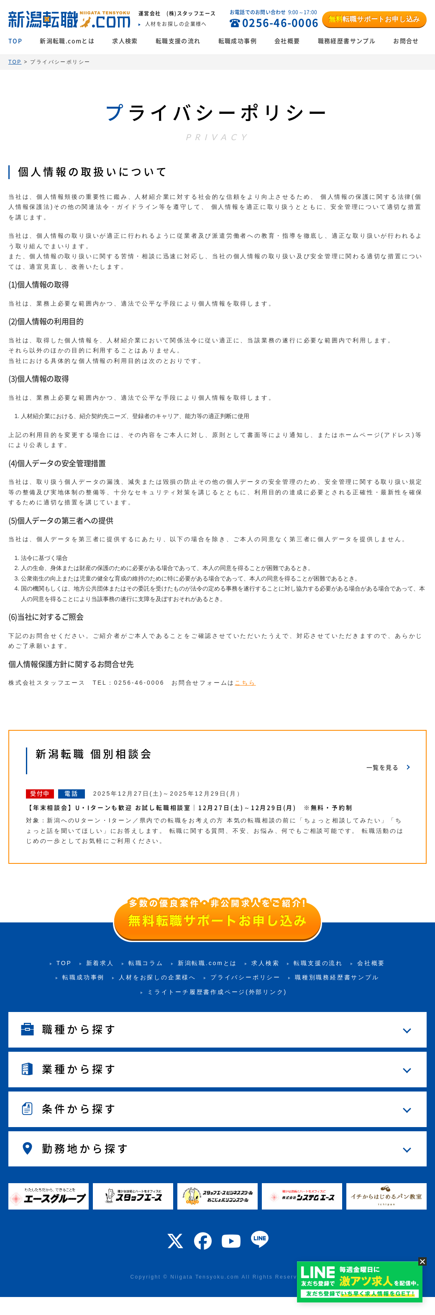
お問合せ (406, 41)
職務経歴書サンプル (347, 41)
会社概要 (287, 41)
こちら (245, 682)
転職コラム (146, 963)
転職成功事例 (237, 41)
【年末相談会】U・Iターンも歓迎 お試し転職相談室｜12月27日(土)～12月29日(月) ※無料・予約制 (193, 808)
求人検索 (125, 41)
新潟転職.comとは (67, 41)
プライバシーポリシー (245, 977)
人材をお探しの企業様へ (157, 977)
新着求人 (100, 963)
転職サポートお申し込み (374, 19)
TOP (15, 41)
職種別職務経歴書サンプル (337, 977)
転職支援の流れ (178, 41)
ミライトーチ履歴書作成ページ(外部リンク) (217, 992)
